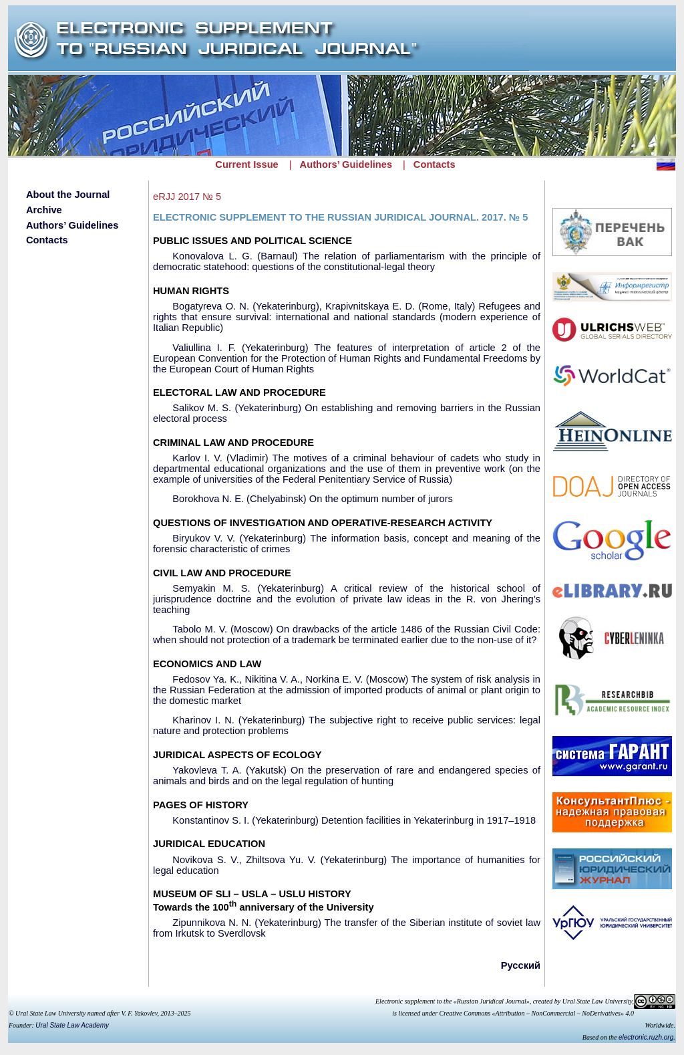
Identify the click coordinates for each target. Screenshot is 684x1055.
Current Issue (246, 164)
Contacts (434, 164)
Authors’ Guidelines (346, 164)
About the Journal (68, 194)
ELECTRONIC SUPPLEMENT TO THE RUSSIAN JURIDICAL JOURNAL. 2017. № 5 (340, 217)
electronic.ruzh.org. (647, 1037)
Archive (44, 210)
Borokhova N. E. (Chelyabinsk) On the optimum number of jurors (312, 498)
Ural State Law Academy (72, 1025)
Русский (520, 965)
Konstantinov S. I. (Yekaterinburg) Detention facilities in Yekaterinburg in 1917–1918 (354, 820)
